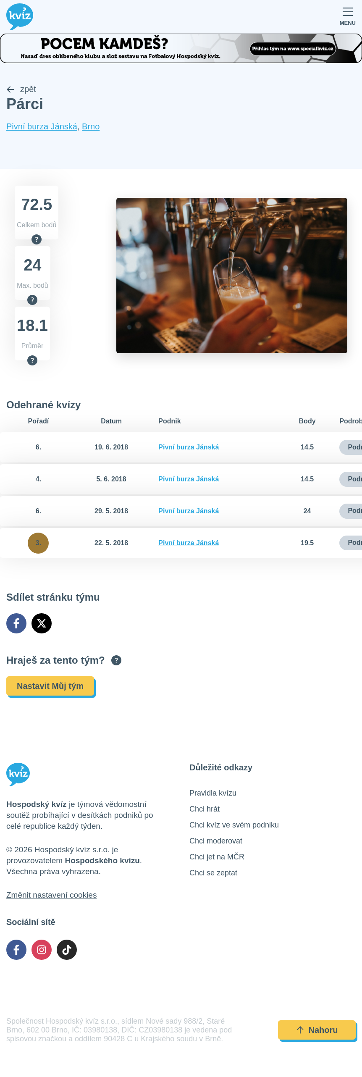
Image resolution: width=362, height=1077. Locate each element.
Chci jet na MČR (216, 857)
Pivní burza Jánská (41, 126)
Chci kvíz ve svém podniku (234, 825)
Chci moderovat (215, 841)
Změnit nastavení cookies (51, 894)
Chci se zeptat (213, 873)
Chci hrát (204, 809)
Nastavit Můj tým (50, 686)
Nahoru (317, 1030)
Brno (91, 126)
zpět (21, 89)
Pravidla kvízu (212, 793)
